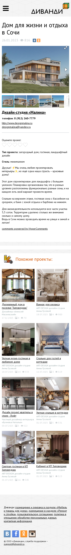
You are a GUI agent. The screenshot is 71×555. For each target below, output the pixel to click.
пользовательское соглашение (35, 514)
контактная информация (18, 521)
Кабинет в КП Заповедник (51, 466)
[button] (66, 48)
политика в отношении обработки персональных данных (35, 515)
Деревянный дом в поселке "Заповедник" (14, 306)
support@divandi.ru (14, 544)
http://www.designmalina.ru (17, 123)
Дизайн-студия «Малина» (24, 112)
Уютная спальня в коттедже (52, 412)
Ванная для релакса (48, 304)
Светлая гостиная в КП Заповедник (15, 468)
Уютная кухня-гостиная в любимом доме (16, 360)
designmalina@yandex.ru (16, 127)
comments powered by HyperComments (25, 228)
